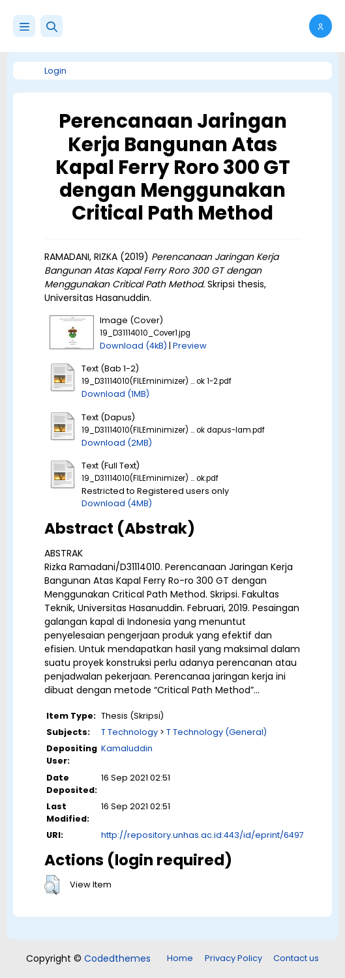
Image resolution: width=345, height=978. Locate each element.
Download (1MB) (115, 393)
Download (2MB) (117, 442)
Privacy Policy (233, 958)
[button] (51, 26)
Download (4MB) (117, 503)
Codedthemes (117, 958)
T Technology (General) (216, 732)
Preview (190, 345)
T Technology (129, 732)
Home (180, 958)
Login (55, 70)
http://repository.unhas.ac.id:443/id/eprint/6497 (202, 835)
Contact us (296, 958)
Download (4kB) (133, 345)
